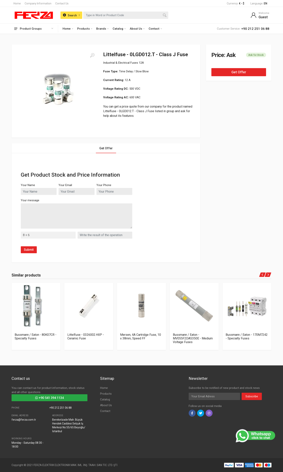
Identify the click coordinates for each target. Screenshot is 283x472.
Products (84, 28)
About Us (137, 28)
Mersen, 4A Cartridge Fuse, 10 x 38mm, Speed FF (140, 336)
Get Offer (238, 72)
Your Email (65, 185)
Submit (29, 249)
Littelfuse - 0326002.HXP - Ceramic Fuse (85, 336)
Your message (30, 200)
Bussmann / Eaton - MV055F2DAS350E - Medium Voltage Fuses (193, 338)
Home (17, 3)
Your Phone (103, 185)
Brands (102, 28)
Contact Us (62, 3)
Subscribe (251, 396)
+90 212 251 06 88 (60, 407)
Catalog (119, 28)
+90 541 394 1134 (49, 398)
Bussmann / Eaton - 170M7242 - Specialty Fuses (247, 336)
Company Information (38, 3)
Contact (155, 28)
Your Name (28, 185)
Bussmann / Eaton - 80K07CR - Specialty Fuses (35, 336)
